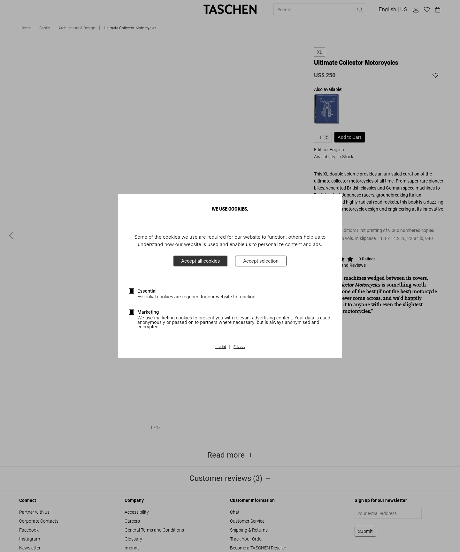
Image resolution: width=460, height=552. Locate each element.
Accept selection (261, 261)
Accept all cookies (200, 261)
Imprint (220, 347)
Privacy (240, 347)
